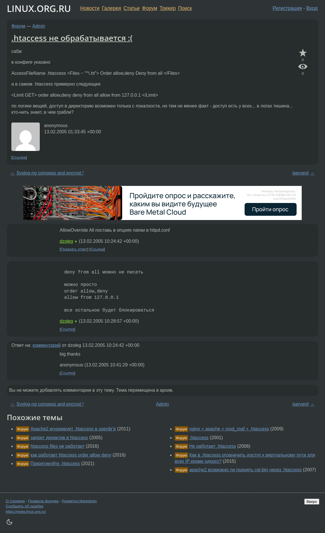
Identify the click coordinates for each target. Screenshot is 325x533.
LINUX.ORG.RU (39, 8)
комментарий (47, 345)
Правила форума (43, 501)
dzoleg (66, 241)
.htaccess (199, 437)
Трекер (168, 8)
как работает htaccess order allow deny (70, 455)
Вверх (312, 501)
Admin (38, 26)
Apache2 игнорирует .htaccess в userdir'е (73, 428)
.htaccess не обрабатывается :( (72, 37)
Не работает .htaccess (212, 446)
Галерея (111, 8)
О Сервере (15, 501)
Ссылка (19, 157)
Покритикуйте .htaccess (55, 463)
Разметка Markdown (79, 501)
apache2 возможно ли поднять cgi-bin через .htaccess (245, 469)
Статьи (131, 8)
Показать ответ (74, 249)
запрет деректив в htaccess (59, 437)
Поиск (185, 8)
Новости (89, 8)
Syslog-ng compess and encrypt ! (50, 173)
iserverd (300, 173)
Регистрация (287, 8)
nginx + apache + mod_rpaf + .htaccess (229, 428)
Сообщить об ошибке (24, 506)
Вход (312, 8)
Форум (149, 8)
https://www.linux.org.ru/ (26, 511)
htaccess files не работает (57, 446)
